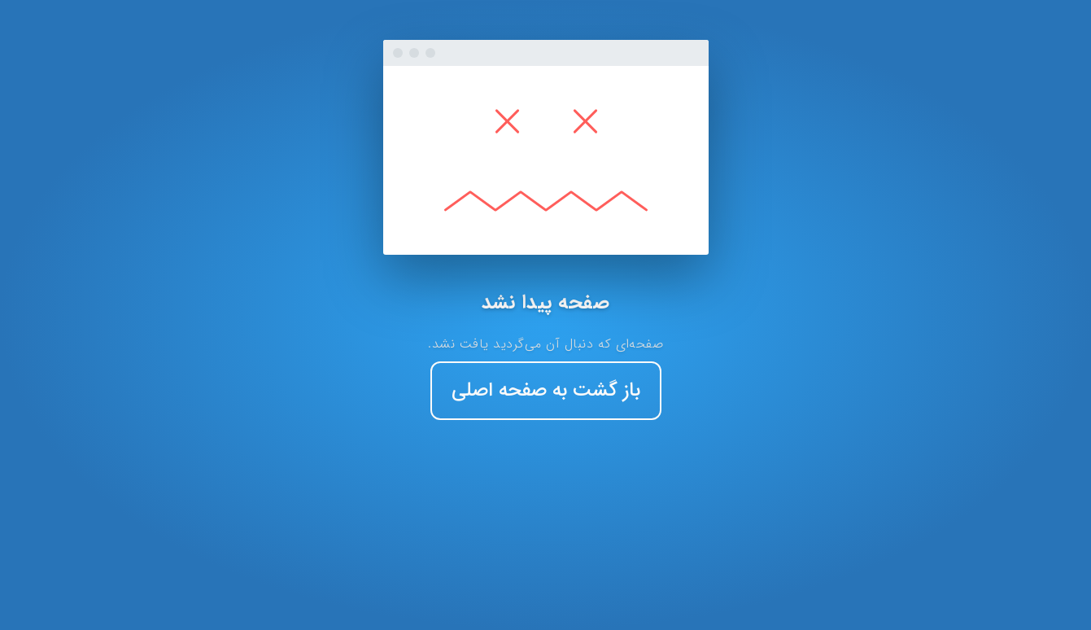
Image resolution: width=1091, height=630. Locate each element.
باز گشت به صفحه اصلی (546, 390)
